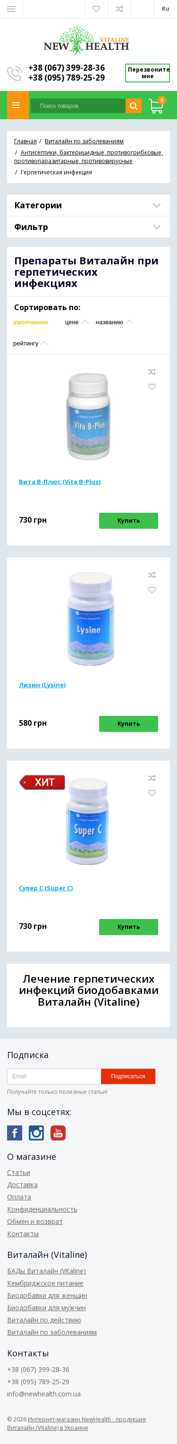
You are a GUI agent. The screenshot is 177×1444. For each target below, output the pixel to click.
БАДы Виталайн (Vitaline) (46, 1270)
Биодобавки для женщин (47, 1295)
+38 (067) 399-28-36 (66, 67)
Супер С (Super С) (46, 888)
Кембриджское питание (45, 1283)
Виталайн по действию (44, 1319)
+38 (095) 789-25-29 (66, 77)
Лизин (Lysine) (42, 685)
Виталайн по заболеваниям (52, 1332)
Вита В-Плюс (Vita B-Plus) (60, 481)
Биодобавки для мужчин (46, 1307)
